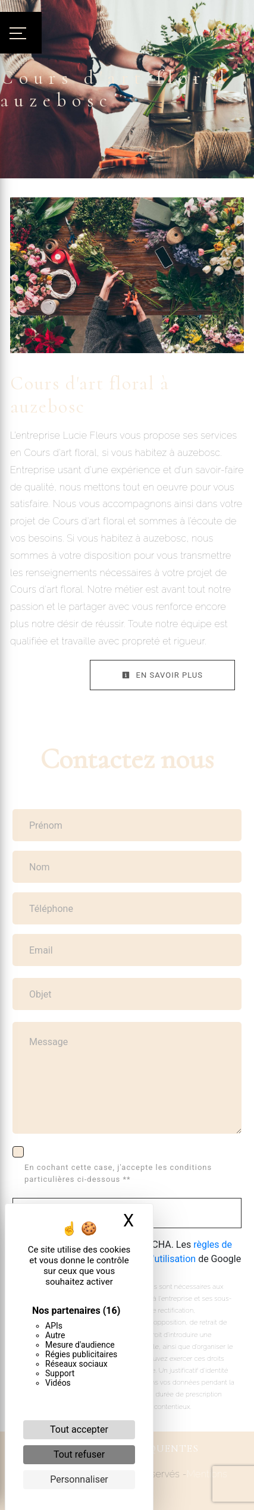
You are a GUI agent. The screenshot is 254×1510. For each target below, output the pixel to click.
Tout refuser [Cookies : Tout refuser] (79, 1454)
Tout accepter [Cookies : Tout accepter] (79, 1429)
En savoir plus (162, 675)
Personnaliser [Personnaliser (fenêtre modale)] (79, 1479)
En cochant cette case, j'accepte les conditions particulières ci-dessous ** (118, 1173)
